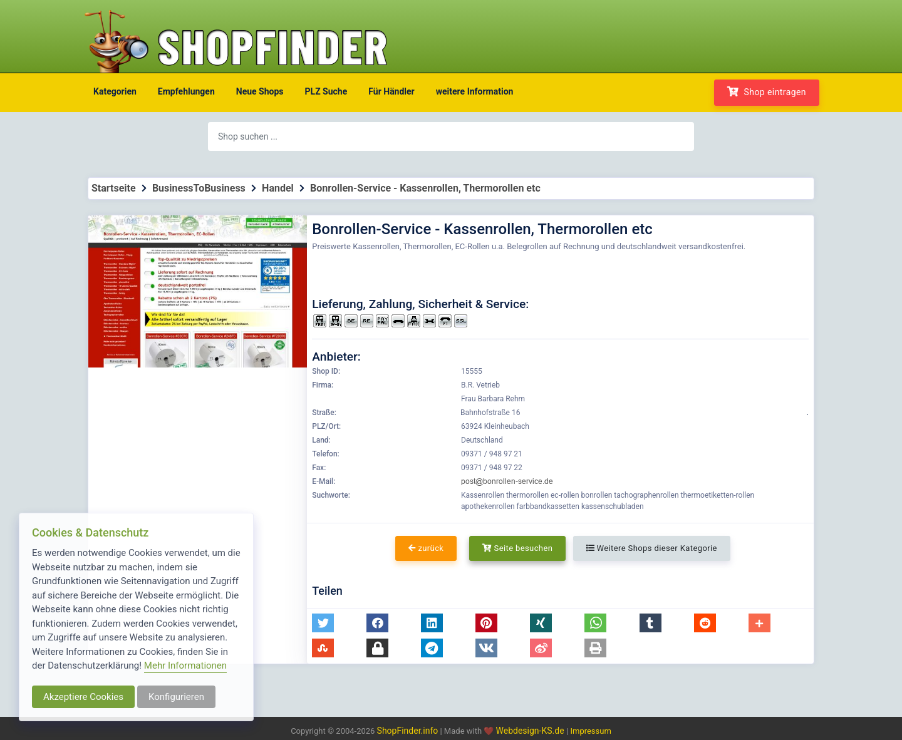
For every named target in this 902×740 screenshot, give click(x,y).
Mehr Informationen (185, 665)
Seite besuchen (517, 548)
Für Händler (391, 91)
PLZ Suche (326, 91)
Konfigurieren (176, 696)
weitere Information (475, 91)
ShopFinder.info (407, 731)
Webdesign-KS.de (531, 731)
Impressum (590, 731)
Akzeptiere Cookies (83, 696)
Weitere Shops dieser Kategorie (651, 548)
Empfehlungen (186, 91)
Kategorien (115, 91)
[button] (323, 623)
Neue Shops (260, 91)
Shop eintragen (766, 91)
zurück (425, 548)
